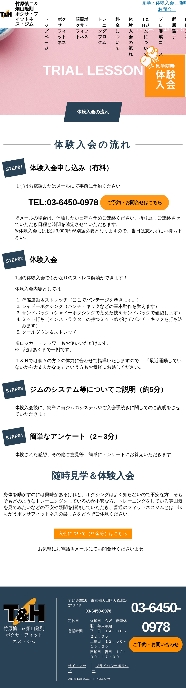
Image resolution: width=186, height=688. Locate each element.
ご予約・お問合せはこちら (134, 202)
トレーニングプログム (102, 31)
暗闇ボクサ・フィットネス (82, 28)
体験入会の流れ (131, 36)
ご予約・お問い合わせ (156, 645)
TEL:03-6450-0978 (63, 202)
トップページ (46, 34)
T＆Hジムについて (145, 36)
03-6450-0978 (98, 612)
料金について (118, 34)
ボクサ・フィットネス (62, 31)
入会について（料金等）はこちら (93, 534)
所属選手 (174, 28)
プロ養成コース (161, 36)
